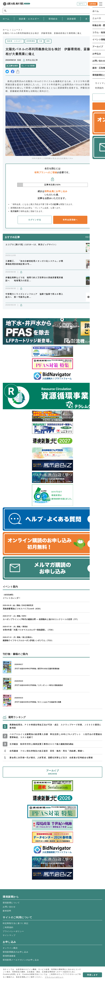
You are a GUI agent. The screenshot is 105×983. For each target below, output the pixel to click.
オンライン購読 (10, 948)
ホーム (6, 30)
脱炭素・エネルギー (14, 41)
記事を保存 (13, 66)
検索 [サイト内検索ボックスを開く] (97, 11)
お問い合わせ (9, 907)
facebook (12, 71)
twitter (7, 71)
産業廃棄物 (30, 41)
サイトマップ (9, 935)
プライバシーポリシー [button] (54, 977)
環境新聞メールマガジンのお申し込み (21, 960)
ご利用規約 (8, 927)
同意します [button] (92, 975)
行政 (40, 41)
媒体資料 (7, 911)
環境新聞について (11, 903)
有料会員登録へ (70, 220)
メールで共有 (29, 66)
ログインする (34, 220)
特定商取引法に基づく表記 (15, 923)
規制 (48, 41)
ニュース (16, 30)
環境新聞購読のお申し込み (15, 952)
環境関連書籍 (9, 956)
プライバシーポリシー (13, 931)
